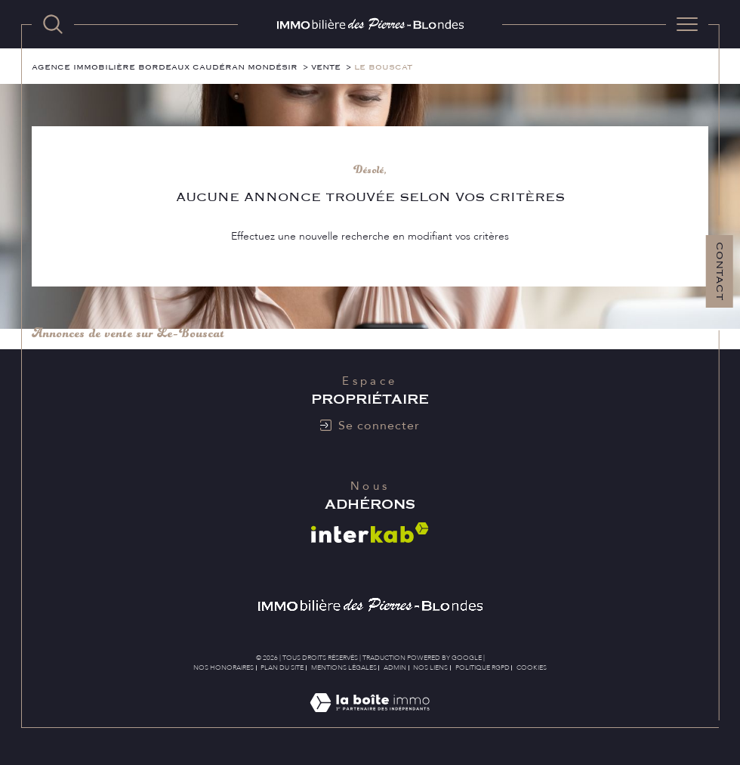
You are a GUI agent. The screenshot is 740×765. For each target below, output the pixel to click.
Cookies (531, 667)
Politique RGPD (482, 667)
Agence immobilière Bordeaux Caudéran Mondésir (165, 67)
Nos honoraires (223, 667)
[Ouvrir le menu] (687, 24)
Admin (395, 667)
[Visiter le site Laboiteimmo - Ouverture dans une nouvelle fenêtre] (369, 719)
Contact (720, 271)
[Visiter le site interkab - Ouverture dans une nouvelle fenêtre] (370, 532)
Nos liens (430, 667)
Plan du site (282, 667)
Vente (326, 67)
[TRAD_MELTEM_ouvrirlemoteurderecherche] (52, 24)
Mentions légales (344, 667)
